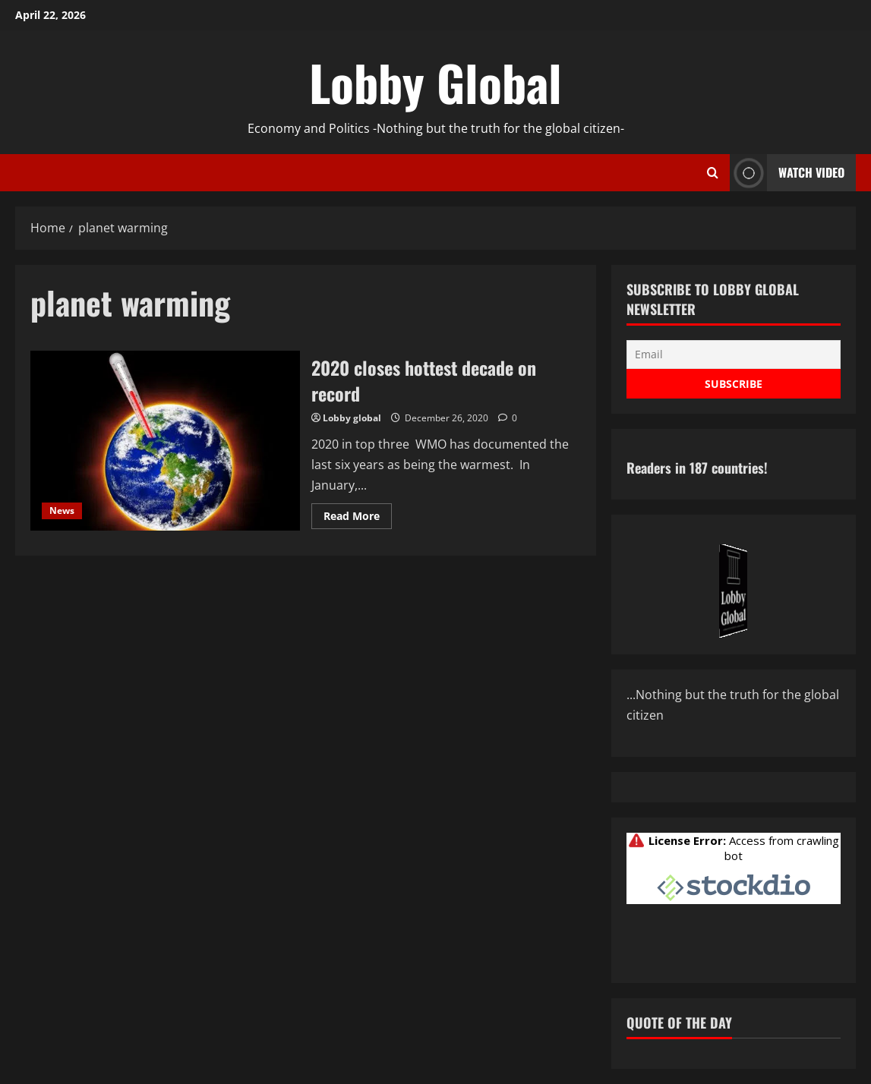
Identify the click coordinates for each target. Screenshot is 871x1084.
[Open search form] (712, 173)
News (61, 510)
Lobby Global (435, 82)
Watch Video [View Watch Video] (787, 172)
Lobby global (352, 417)
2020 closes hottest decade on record (165, 441)
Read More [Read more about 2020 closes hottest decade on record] (357, 518)
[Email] (733, 354)
